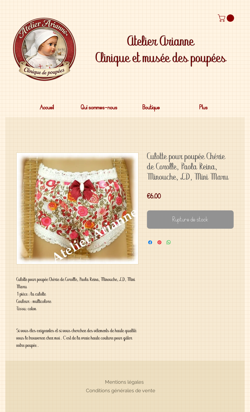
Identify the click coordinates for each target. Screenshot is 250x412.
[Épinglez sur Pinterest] (159, 242)
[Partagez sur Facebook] (150, 242)
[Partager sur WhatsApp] (169, 242)
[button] (227, 18)
